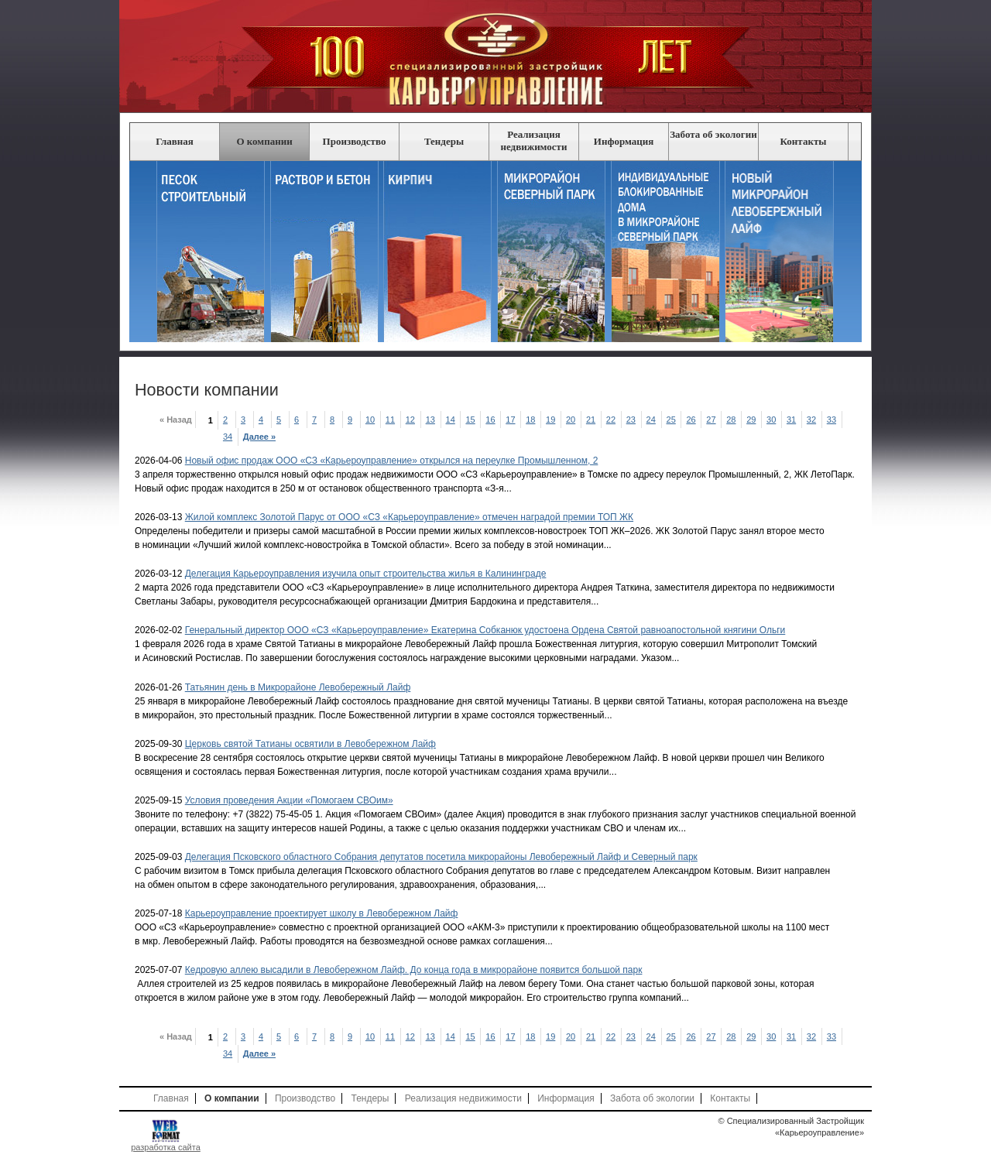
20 (571, 419)
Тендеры (444, 141)
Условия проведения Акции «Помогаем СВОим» (289, 800)
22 (612, 419)
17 (512, 419)
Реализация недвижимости (534, 140)
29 (752, 419)
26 (692, 419)
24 (652, 419)
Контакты (803, 141)
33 (832, 419)
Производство (354, 141)
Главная (175, 141)
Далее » (260, 436)
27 (712, 419)
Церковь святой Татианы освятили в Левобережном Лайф (310, 743)
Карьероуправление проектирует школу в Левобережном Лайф (321, 913)
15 (471, 419)
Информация (623, 141)
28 (732, 419)
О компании (264, 141)
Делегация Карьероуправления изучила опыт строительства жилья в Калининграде (366, 573)
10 (371, 419)
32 (812, 419)
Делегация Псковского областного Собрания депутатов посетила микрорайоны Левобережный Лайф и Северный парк (441, 856)
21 (591, 419)
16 (492, 419)
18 (532, 419)
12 (411, 419)
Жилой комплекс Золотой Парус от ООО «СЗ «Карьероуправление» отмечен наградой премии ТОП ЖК (409, 517)
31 (792, 419)
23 (632, 419)
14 (451, 419)
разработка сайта (166, 1147)
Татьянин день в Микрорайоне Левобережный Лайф (298, 687)
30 (772, 419)
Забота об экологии (713, 134)
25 (672, 419)
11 (391, 419)
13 (431, 419)
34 (228, 436)
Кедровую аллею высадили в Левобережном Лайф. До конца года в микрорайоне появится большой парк (414, 969)
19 (551, 419)
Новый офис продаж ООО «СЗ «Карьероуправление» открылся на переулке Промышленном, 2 (391, 460)
